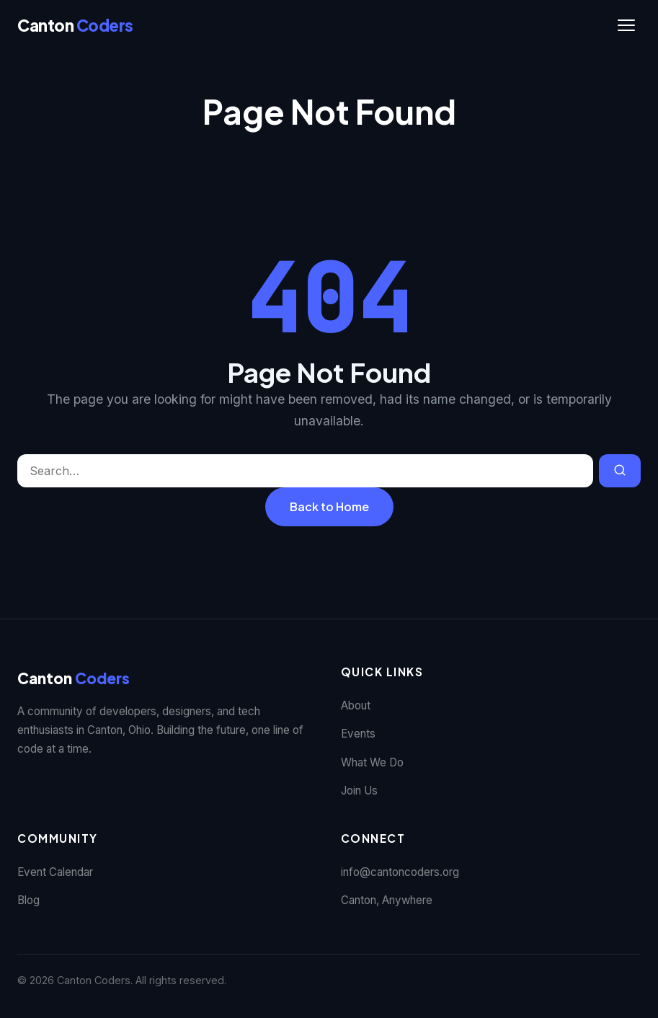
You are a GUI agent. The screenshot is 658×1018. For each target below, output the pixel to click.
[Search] (620, 470)
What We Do (372, 762)
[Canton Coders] (75, 25)
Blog (28, 900)
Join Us (359, 790)
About (355, 705)
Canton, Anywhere (386, 900)
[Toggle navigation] (626, 25)
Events (358, 733)
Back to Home (329, 506)
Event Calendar (55, 872)
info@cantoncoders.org (400, 872)
